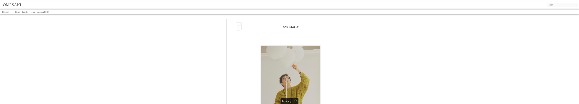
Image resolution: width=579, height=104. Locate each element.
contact (32, 12)
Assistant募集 (43, 12)
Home (17, 12)
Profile (25, 12)
